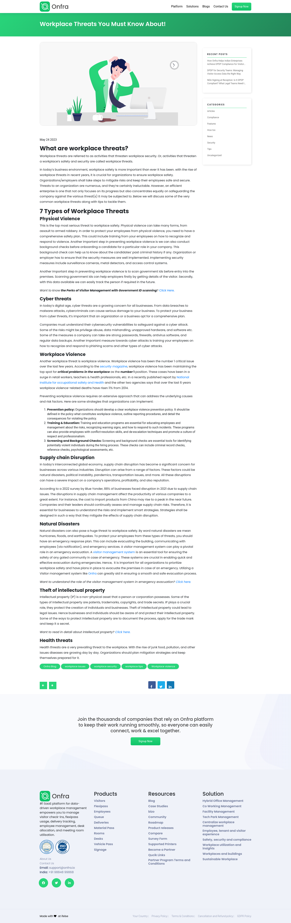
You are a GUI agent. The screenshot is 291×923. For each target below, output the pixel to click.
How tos (211, 130)
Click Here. (167, 290)
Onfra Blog (50, 666)
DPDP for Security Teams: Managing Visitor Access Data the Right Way (225, 72)
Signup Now (242, 6)
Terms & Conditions (182, 916)
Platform (177, 6)
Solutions (192, 6)
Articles (211, 111)
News (210, 136)
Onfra (92, 573)
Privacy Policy (159, 916)
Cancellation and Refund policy (215, 916)
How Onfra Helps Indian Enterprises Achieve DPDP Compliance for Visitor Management (225, 62)
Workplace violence (163, 666)
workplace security (105, 666)
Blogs (206, 6)
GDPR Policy (244, 916)
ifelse (64, 916)
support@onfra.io (62, 868)
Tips (209, 149)
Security (211, 142)
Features (211, 123)
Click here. (183, 582)
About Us (45, 859)
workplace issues (75, 666)
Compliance (213, 117)
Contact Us (221, 6)
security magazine (113, 366)
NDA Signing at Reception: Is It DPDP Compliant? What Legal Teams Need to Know (226, 82)
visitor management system (114, 552)
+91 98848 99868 (61, 872)
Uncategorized (214, 155)
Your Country (140, 916)
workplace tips (134, 666)
